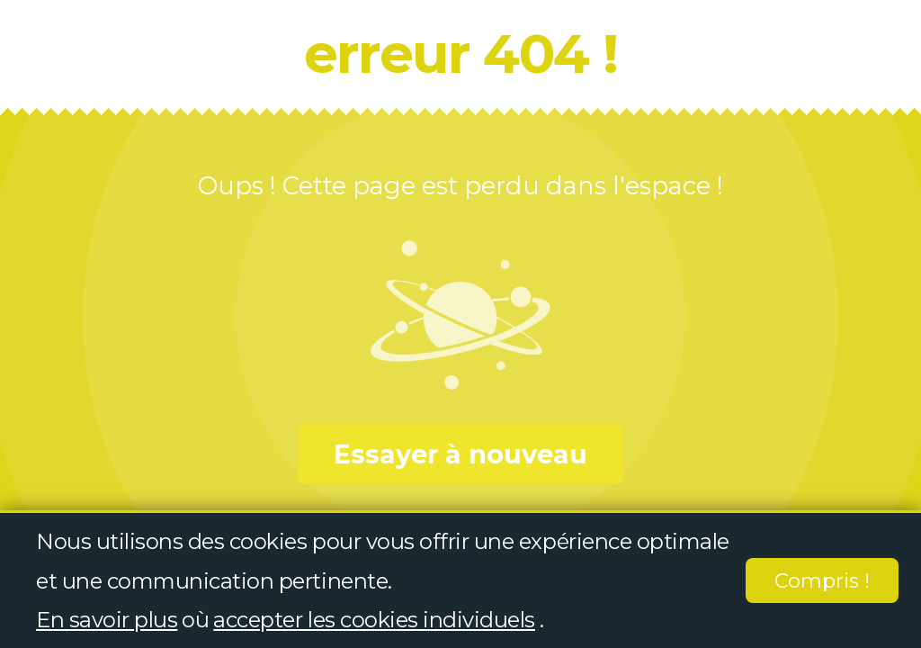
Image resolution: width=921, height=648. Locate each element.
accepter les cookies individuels (374, 620)
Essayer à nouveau (460, 454)
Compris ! (822, 581)
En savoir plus (106, 620)
